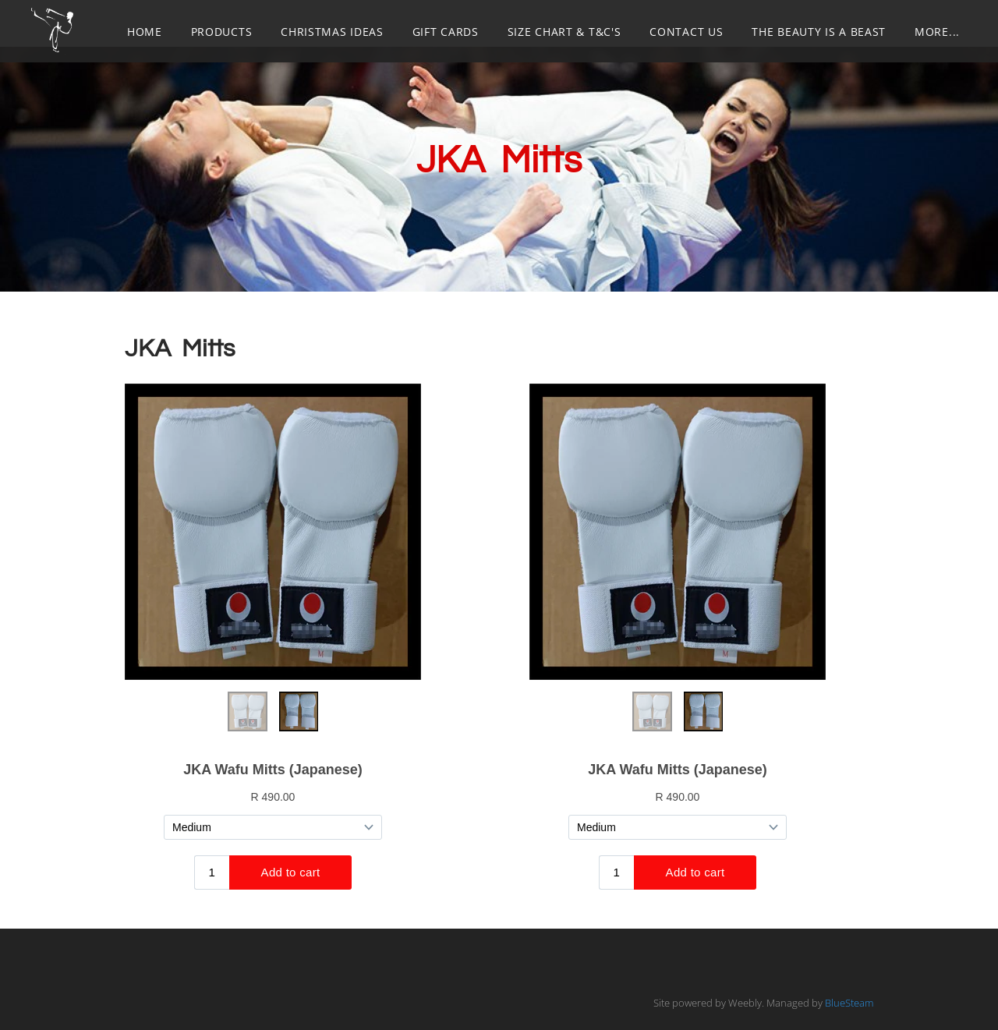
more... (937, 31)
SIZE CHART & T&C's (564, 31)
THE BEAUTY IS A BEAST (819, 31)
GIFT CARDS (445, 31)
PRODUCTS (222, 31)
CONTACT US (686, 31)
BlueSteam (849, 1003)
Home (144, 31)
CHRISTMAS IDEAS (332, 31)
